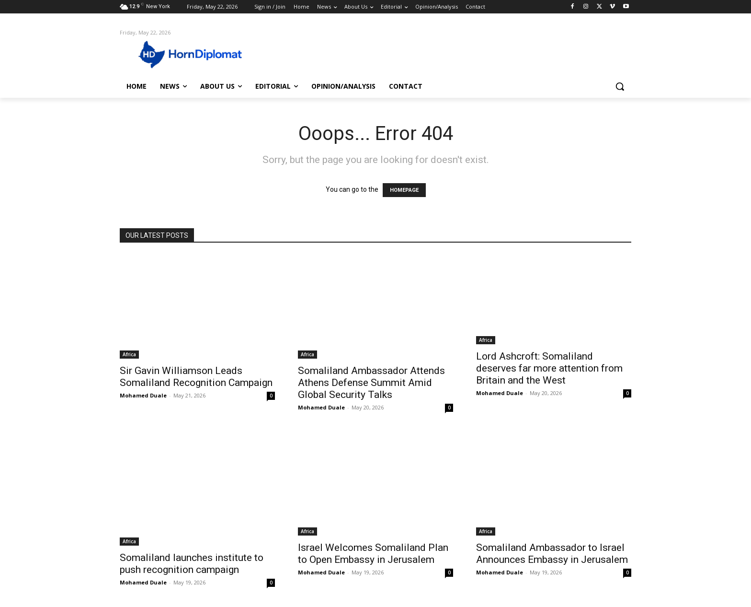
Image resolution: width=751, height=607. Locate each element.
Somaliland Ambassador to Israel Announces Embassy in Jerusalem (552, 553)
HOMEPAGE (404, 190)
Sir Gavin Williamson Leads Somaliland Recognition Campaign (196, 376)
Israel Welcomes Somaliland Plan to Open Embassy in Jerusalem (373, 553)
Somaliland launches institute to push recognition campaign (191, 563)
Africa (129, 354)
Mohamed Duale (143, 395)
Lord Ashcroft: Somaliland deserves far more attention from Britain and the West (549, 368)
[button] (619, 86)
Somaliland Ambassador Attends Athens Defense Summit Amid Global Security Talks (371, 382)
